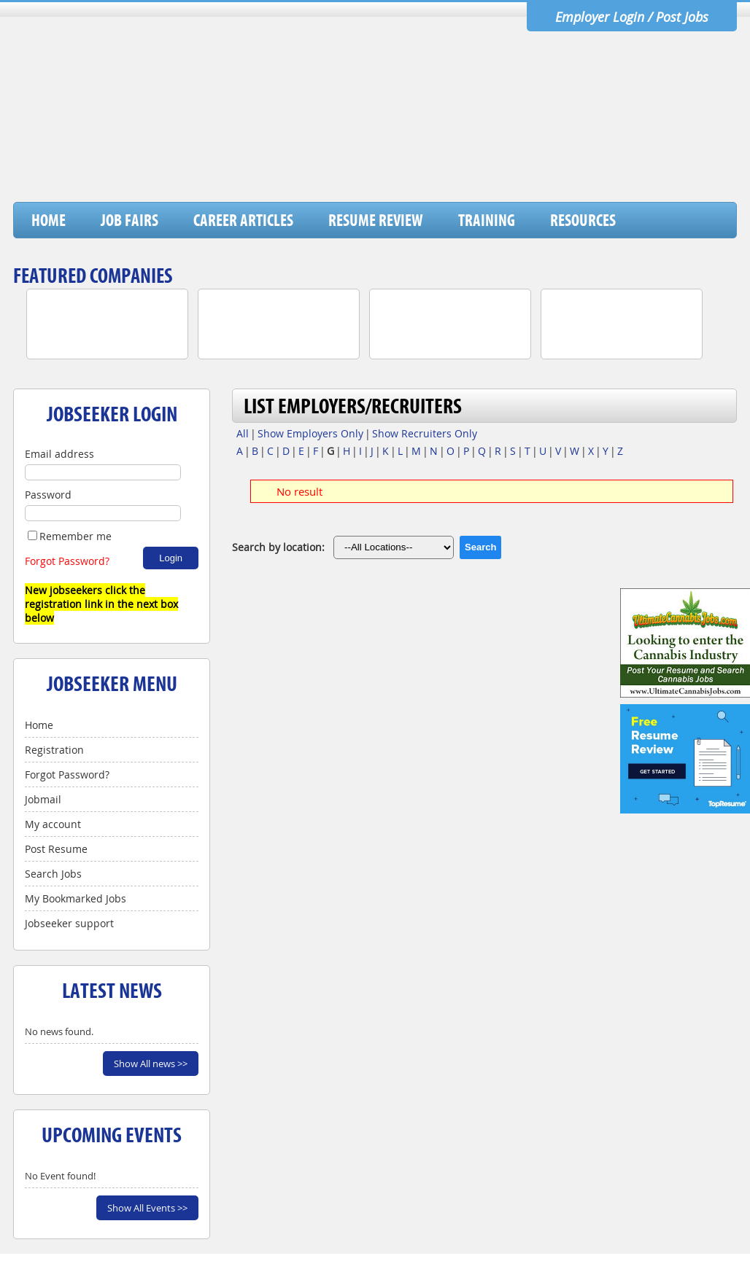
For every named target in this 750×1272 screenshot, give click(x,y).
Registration (54, 750)
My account (53, 824)
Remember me (70, 536)
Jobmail (43, 799)
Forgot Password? (67, 561)
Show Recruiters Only (424, 433)
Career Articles (243, 220)
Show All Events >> (147, 1207)
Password (48, 495)
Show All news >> (151, 1063)
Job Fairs (129, 220)
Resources (583, 220)
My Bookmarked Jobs (75, 898)
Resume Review (375, 220)
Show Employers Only (310, 433)
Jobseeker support (69, 923)
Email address (59, 454)
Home (48, 220)
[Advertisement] (470, 164)
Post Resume (56, 849)
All (242, 433)
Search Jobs (53, 874)
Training (486, 220)
